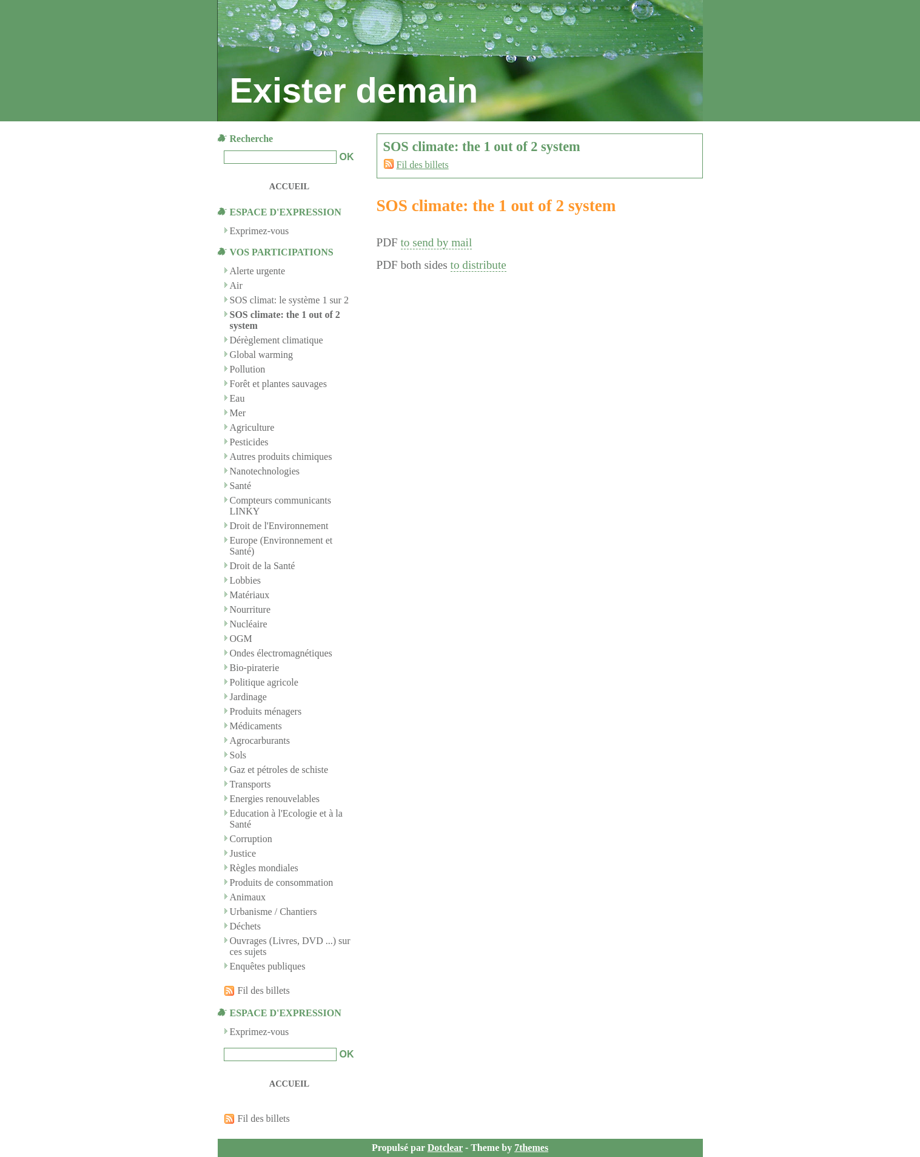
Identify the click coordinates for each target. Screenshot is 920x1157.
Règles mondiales (264, 868)
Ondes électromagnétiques (281, 653)
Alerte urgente (258, 271)
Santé (241, 486)
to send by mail (436, 242)
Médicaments (256, 726)
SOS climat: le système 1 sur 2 (289, 300)
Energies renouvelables (275, 799)
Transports (250, 784)
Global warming (261, 354)
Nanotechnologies (265, 471)
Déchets (245, 926)
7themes (531, 1147)
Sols (238, 755)
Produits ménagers (266, 711)
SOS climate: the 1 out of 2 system (496, 206)
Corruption (251, 839)
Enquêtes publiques (268, 966)
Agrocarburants (260, 740)
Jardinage (248, 697)
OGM (241, 638)
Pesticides (249, 442)
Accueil (289, 186)
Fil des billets (423, 165)
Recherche (252, 138)
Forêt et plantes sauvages (278, 384)
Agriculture (252, 427)
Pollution (248, 369)
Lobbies (245, 580)
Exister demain (354, 90)
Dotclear (445, 1147)
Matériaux (250, 595)
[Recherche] (280, 157)
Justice (243, 853)
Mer (238, 413)
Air (236, 285)
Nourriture (250, 609)
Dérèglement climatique (276, 340)
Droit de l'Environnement (279, 526)
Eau (237, 398)
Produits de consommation (282, 882)
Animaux (248, 897)
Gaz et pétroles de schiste (279, 769)
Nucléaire (248, 624)
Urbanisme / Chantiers (273, 911)
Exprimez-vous (259, 1032)
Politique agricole (264, 682)
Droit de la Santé (262, 566)
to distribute (478, 264)
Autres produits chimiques (281, 456)
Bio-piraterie (255, 668)
